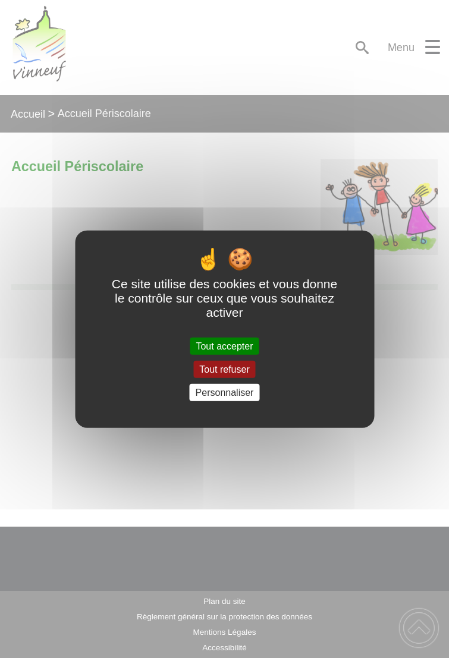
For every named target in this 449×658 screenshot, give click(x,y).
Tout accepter (224, 346)
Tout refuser (224, 369)
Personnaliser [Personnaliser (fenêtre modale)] (225, 393)
